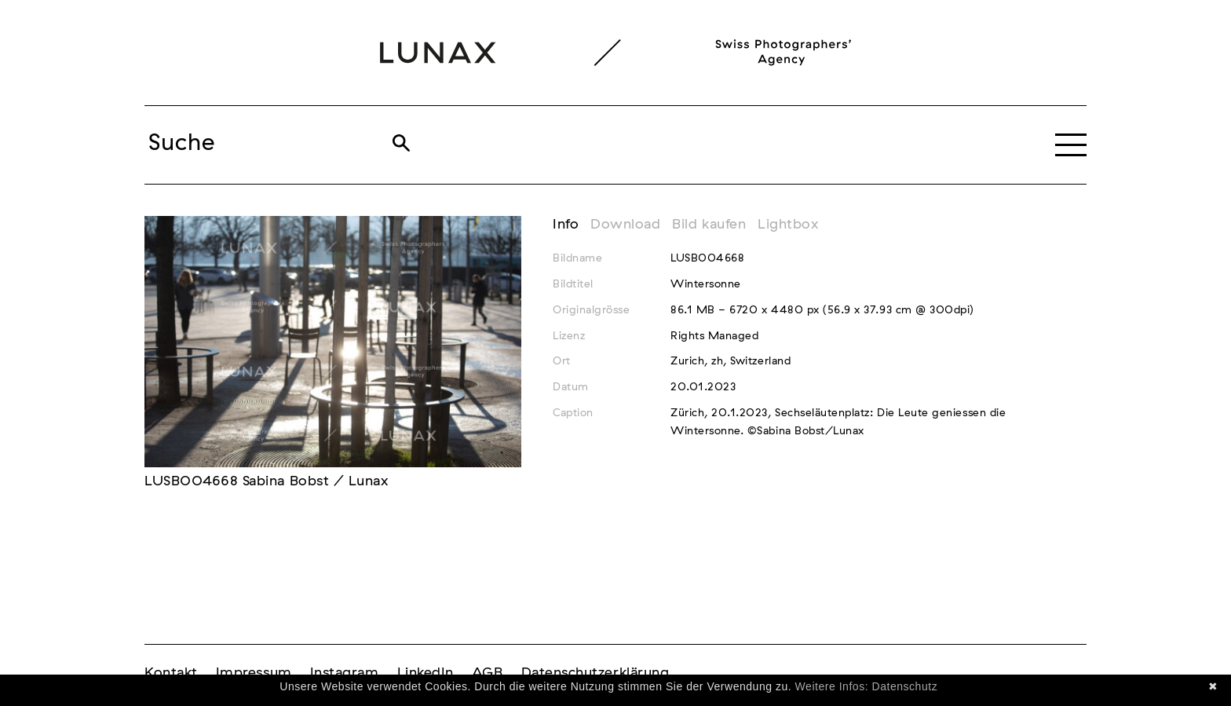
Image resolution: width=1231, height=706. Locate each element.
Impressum (254, 673)
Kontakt (171, 673)
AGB (487, 673)
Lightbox (788, 225)
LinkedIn (425, 673)
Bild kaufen (709, 225)
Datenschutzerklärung (595, 673)
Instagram (344, 673)
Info (566, 225)
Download (625, 225)
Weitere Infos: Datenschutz (866, 686)
